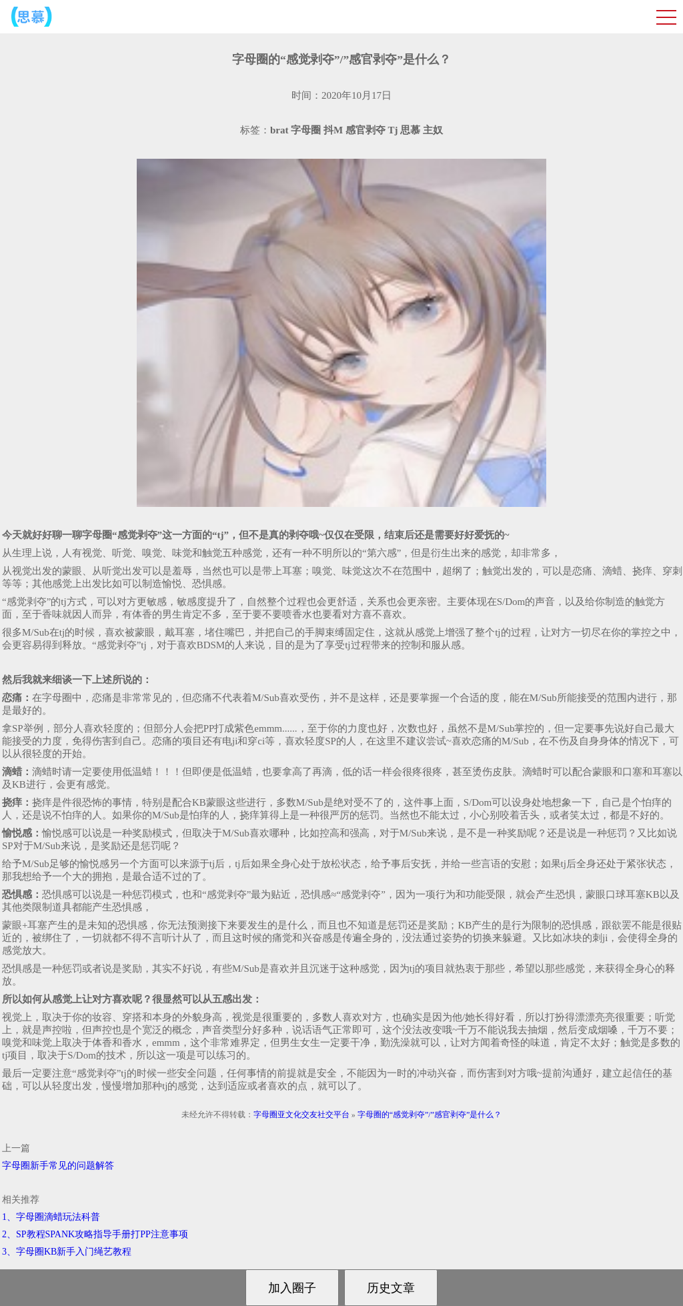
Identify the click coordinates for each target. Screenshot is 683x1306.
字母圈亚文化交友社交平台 (301, 1114)
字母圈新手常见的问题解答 (58, 1166)
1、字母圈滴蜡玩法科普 (51, 1217)
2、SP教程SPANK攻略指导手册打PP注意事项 (95, 1234)
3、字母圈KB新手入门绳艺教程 (66, 1252)
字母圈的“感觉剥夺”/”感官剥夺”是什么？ (430, 1114)
